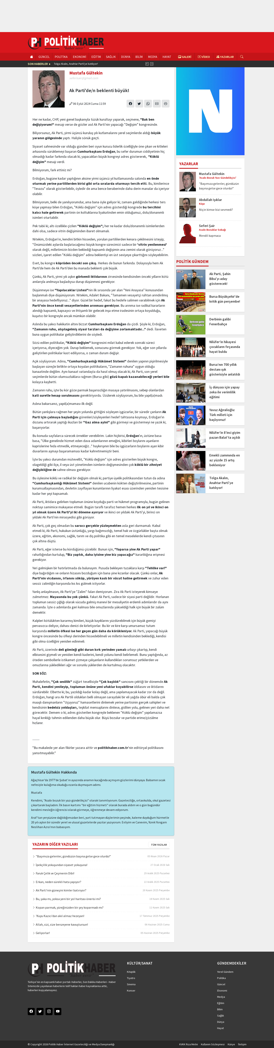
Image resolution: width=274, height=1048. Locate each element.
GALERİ (184, 57)
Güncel (221, 984)
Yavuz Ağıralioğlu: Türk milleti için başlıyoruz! (222, 415)
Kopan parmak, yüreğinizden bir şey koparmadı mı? (68, 907)
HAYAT (166, 57)
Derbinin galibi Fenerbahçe (220, 321)
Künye (231, 1044)
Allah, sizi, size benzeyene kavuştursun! (60, 924)
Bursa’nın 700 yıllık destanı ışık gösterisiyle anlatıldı (224, 369)
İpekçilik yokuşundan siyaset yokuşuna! (59, 865)
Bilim (220, 1009)
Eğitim (220, 1003)
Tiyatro (131, 978)
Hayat (220, 1028)
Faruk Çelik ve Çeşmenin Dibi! (53, 873)
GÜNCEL (44, 57)
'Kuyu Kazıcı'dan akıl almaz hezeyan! (58, 916)
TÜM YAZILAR (159, 844)
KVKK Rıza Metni (188, 1044)
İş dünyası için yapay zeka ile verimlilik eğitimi (224, 392)
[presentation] (147, 64)
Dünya (220, 1022)
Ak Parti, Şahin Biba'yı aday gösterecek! (219, 279)
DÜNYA (125, 57)
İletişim (242, 1044)
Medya (221, 997)
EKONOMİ (79, 57)
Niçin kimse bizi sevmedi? (216, 210)
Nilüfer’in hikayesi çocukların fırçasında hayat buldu (224, 347)
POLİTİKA (61, 57)
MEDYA (152, 57)
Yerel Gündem (225, 972)
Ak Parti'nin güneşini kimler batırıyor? (59, 890)
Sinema (131, 984)
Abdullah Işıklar (210, 200)
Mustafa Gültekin (211, 174)
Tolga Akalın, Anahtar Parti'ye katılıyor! (221, 483)
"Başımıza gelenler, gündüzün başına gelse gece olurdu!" (71, 856)
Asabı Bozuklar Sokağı (212, 229)
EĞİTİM (96, 57)
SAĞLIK (111, 57)
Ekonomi (222, 990)
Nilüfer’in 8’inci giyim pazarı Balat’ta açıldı (224, 435)
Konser (131, 990)
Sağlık (220, 1015)
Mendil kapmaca (210, 236)
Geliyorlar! (41, 933)
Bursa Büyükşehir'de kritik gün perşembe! (224, 299)
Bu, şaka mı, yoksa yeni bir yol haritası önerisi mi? (66, 899)
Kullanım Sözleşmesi (213, 1044)
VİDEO (204, 57)
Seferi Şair (207, 226)
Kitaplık (131, 972)
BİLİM (139, 57)
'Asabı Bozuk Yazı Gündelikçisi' (217, 177)
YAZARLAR (225, 57)
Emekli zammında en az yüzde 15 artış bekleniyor (224, 460)
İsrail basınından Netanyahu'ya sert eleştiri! (79, 63)
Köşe (202, 203)
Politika (221, 978)
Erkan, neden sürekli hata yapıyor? (56, 882)
